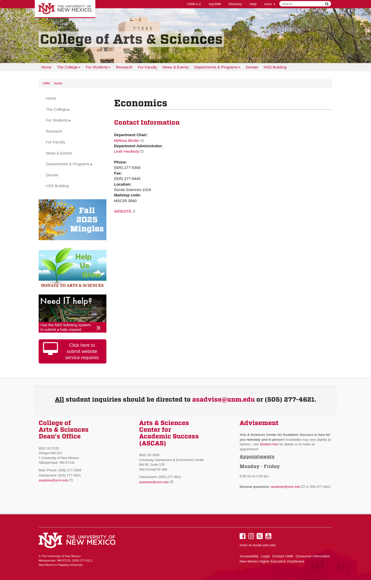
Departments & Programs (217, 68)
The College (68, 68)
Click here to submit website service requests (71, 351)
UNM (46, 83)
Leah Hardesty (126, 151)
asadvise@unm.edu (223, 399)
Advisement (259, 423)
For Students (98, 68)
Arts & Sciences (164, 423)
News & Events (176, 67)
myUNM (215, 4)
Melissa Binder (126, 140)
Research (124, 67)
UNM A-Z (194, 4)
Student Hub (269, 444)
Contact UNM (282, 556)
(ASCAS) (152, 443)
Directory (235, 4)
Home (46, 67)
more (269, 4)
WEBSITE (123, 211)
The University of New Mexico (65, 9)
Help (253, 4)
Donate (252, 67)
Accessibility (249, 556)
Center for (155, 429)
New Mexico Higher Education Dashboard (272, 561)
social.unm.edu (264, 545)
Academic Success (169, 436)
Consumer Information (313, 556)
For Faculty (147, 67)
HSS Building (275, 67)
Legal (265, 556)
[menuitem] (46, 67)
